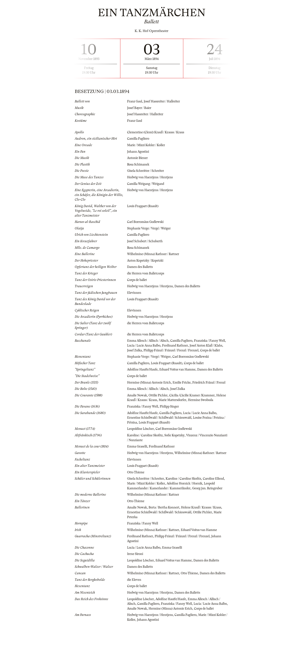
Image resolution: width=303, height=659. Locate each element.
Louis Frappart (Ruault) (144, 206)
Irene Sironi (135, 581)
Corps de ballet (138, 279)
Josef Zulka (147, 349)
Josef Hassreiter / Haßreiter (164, 101)
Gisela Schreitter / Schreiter (146, 170)
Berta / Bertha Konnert (166, 534)
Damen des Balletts (140, 266)
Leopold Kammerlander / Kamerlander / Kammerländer (167, 510)
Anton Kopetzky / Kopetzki (146, 260)
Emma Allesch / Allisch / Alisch (149, 340)
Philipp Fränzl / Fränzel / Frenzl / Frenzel (186, 349)
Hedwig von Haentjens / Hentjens (150, 177)
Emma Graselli (137, 464)
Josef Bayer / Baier (140, 108)
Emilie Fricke (184, 391)
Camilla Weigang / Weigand (147, 183)
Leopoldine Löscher (141, 447)
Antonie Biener (138, 158)
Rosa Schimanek (139, 164)
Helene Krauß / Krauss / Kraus (148, 413)
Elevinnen (134, 292)
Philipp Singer (172, 424)
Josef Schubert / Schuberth (145, 241)
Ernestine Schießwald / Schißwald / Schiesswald (161, 436)
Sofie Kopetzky (178, 453)
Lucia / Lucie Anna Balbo (154, 345)
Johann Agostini (138, 151)
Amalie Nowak (138, 408)
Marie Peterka (137, 544)
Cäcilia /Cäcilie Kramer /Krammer (197, 408)
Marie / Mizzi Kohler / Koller (147, 145)
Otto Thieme (136, 495)
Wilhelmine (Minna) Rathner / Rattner (154, 253)
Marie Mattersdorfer (186, 413)
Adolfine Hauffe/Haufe (143, 373)
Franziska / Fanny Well (143, 424)
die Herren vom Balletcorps (146, 273)
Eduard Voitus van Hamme (180, 373)
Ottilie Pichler (160, 408)
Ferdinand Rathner (187, 345)
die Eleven (134, 611)
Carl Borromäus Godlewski (146, 222)
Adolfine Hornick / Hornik (200, 506)
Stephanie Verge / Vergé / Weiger (150, 228)
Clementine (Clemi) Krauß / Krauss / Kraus (157, 132)
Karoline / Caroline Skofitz (146, 453)
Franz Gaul (135, 101)
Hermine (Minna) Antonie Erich (150, 391)
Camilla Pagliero (139, 138)
